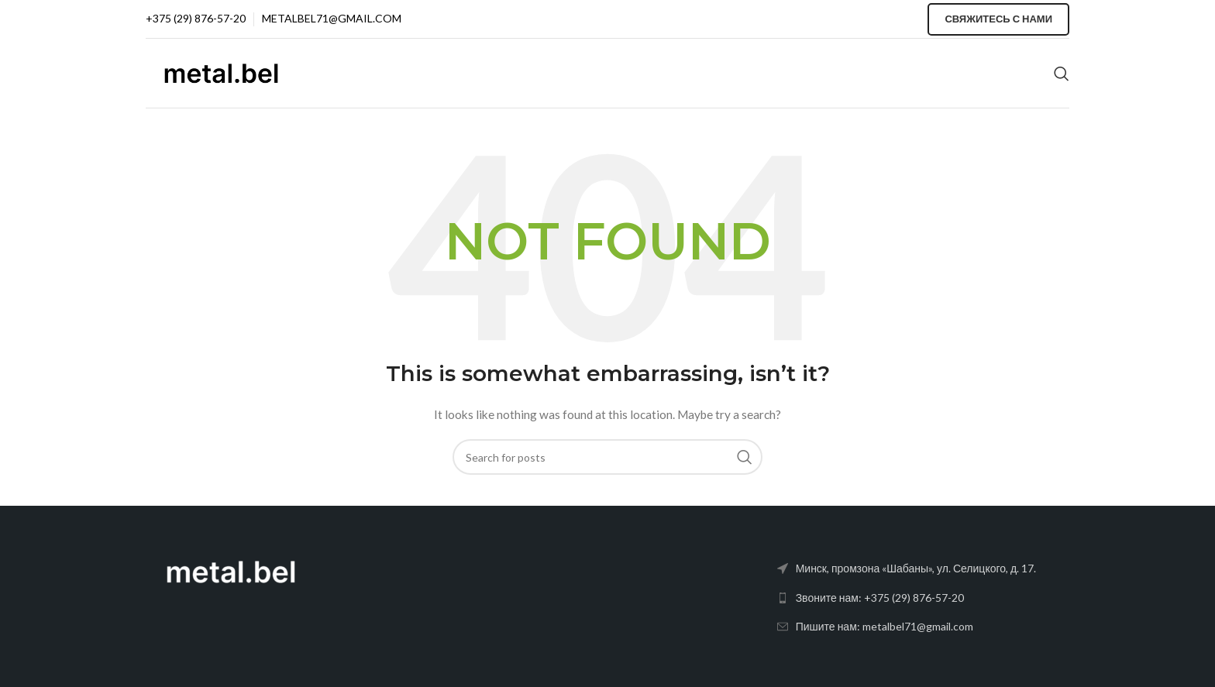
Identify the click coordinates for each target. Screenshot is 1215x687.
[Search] (1061, 73)
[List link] (923, 597)
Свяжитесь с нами (998, 18)
